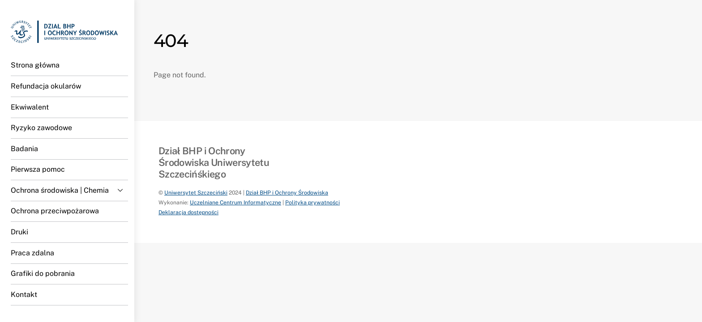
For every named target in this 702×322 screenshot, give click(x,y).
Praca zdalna (32, 253)
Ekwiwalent (30, 107)
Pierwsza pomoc (38, 169)
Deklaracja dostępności (188, 212)
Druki (19, 232)
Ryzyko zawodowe (41, 127)
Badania (24, 148)
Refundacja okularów (46, 86)
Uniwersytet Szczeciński (195, 192)
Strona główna (35, 65)
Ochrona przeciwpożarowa (55, 211)
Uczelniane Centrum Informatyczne (235, 202)
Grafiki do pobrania (43, 273)
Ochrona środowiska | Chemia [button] (69, 190)
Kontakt (24, 294)
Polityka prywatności (312, 202)
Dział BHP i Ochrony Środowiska (287, 192)
